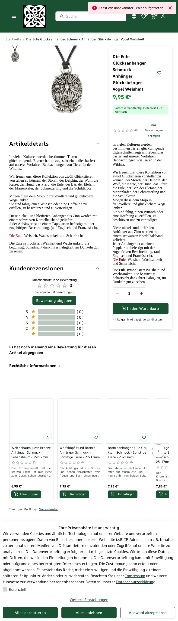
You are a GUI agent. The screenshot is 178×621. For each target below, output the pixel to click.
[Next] (158, 451)
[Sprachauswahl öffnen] (134, 16)
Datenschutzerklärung (135, 581)
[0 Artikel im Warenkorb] (153, 16)
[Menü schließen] (14, 16)
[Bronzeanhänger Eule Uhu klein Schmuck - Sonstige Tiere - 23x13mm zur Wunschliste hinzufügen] (144, 437)
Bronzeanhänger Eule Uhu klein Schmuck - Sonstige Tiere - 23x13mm (127, 452)
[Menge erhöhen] (141, 293)
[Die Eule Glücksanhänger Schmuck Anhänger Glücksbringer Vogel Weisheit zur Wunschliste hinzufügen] (159, 73)
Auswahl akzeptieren (148, 612)
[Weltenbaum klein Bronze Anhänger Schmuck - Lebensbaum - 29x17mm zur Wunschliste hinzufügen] (47, 437)
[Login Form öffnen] (163, 16)
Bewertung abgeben (54, 300)
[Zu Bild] (15, 55)
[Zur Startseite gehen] (46, 16)
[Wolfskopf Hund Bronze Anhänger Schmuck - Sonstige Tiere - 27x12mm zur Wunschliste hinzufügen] (96, 437)
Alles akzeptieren (30, 612)
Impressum (135, 575)
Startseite (13, 39)
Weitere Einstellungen (89, 599)
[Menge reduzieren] (117, 293)
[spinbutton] (129, 293)
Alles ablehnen (89, 612)
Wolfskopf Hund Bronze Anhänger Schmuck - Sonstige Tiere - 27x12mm (80, 452)
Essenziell (17, 589)
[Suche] (94, 16)
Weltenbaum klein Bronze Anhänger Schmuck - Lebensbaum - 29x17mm (31, 452)
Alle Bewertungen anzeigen (154, 130)
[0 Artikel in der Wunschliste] (143, 16)
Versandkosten (152, 319)
